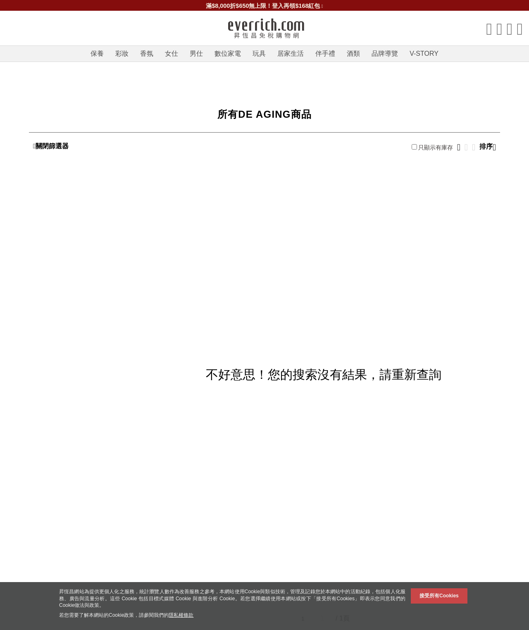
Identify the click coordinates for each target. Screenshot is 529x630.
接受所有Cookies (439, 596)
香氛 (146, 53)
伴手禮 (325, 53)
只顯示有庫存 (432, 147)
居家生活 (290, 53)
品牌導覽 (385, 53)
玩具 (259, 53)
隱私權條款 (181, 615)
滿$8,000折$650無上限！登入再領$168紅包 (264, 5)
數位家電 (227, 53)
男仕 (196, 53)
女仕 (171, 53)
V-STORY (424, 53)
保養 (97, 53)
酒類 (353, 53)
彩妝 (122, 53)
